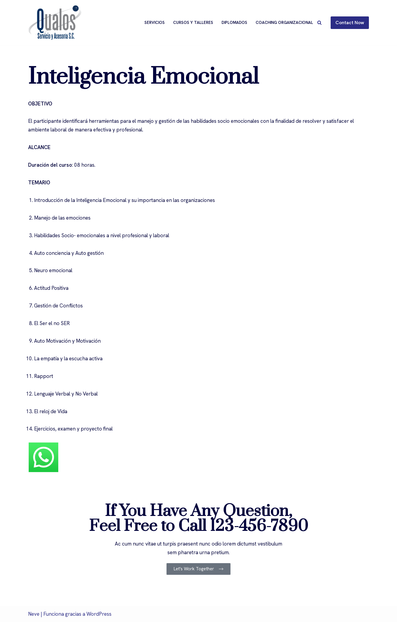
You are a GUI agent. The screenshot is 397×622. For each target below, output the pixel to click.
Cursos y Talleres (193, 22)
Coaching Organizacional (284, 22)
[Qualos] (55, 22)
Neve (33, 614)
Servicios (154, 22)
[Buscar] (319, 22)
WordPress (99, 614)
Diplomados (234, 22)
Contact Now (349, 22)
